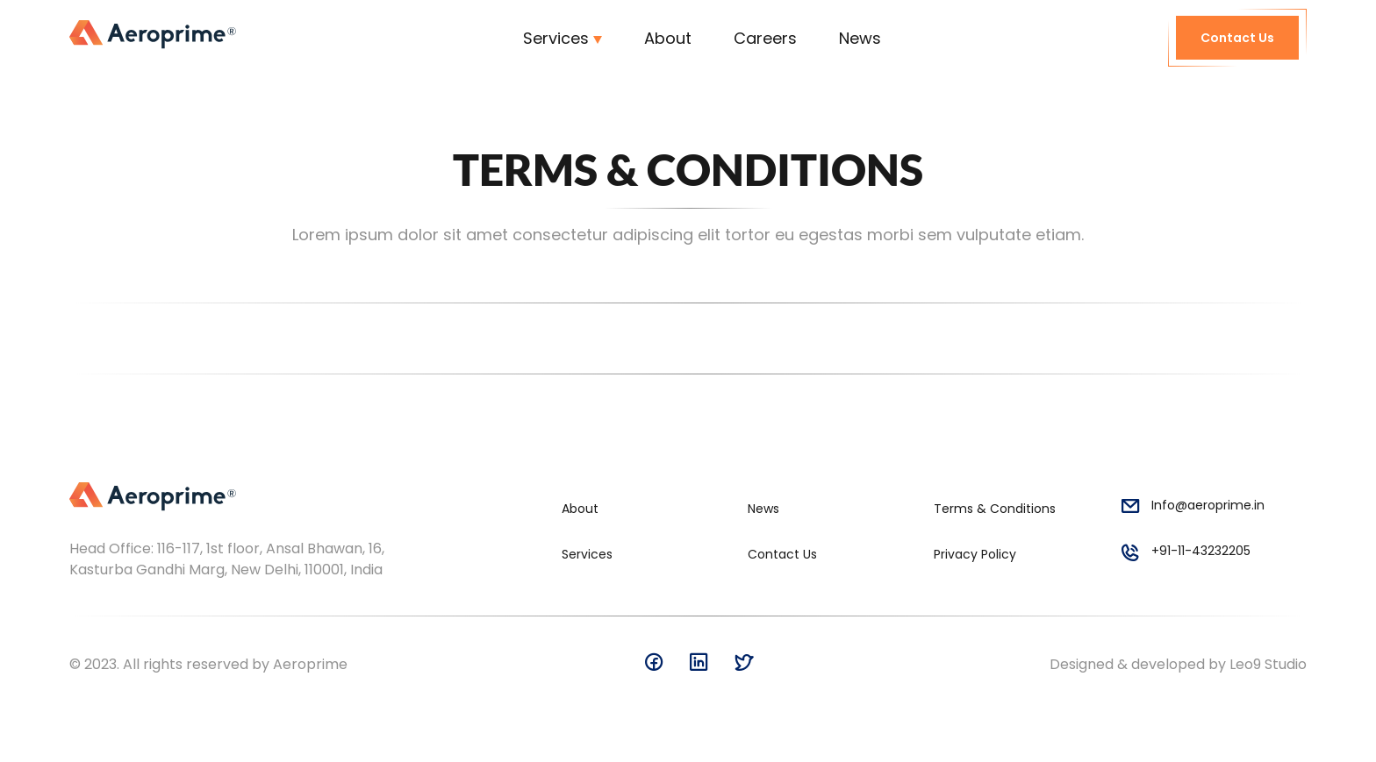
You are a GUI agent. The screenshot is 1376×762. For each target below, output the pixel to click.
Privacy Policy (975, 554)
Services (556, 38)
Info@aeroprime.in (1192, 508)
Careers (765, 38)
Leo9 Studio (1268, 664)
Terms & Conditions (995, 508)
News (860, 38)
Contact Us (1237, 37)
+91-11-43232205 (1185, 554)
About (668, 38)
